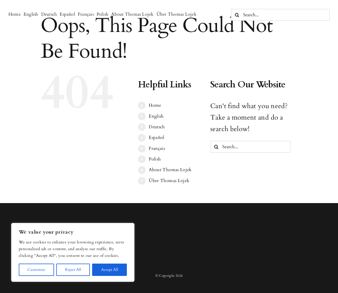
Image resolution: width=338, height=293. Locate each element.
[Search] (237, 15)
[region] (72, 252)
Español (156, 137)
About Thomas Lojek (170, 170)
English (156, 116)
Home (155, 105)
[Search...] (280, 15)
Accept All (109, 269)
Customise (36, 269)
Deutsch (157, 127)
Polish (155, 159)
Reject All (73, 269)
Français (157, 148)
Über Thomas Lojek (169, 181)
